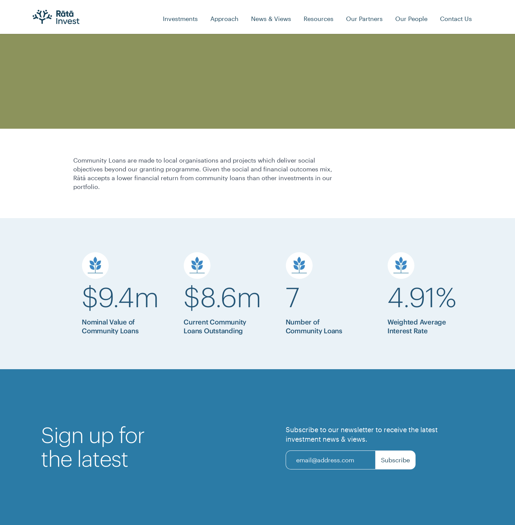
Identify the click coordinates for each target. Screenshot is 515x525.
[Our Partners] (364, 18)
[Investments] (180, 18)
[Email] (330, 459)
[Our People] (411, 18)
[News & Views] (271, 18)
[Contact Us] (456, 18)
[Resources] (318, 18)
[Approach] (224, 18)
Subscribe (395, 460)
